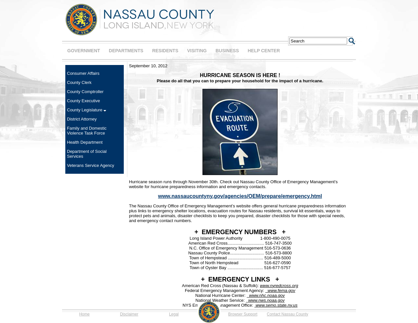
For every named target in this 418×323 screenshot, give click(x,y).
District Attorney (82, 119)
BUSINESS (227, 50)
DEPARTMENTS (126, 50)
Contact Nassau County (287, 314)
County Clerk (79, 82)
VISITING (197, 50)
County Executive (83, 100)
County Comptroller (85, 91)
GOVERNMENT (83, 50)
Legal (174, 314)
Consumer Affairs (83, 73)
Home (84, 314)
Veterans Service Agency (90, 165)
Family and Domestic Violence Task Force (86, 131)
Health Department (85, 142)
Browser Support (242, 314)
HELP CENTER (264, 50)
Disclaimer (129, 314)
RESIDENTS (165, 50)
